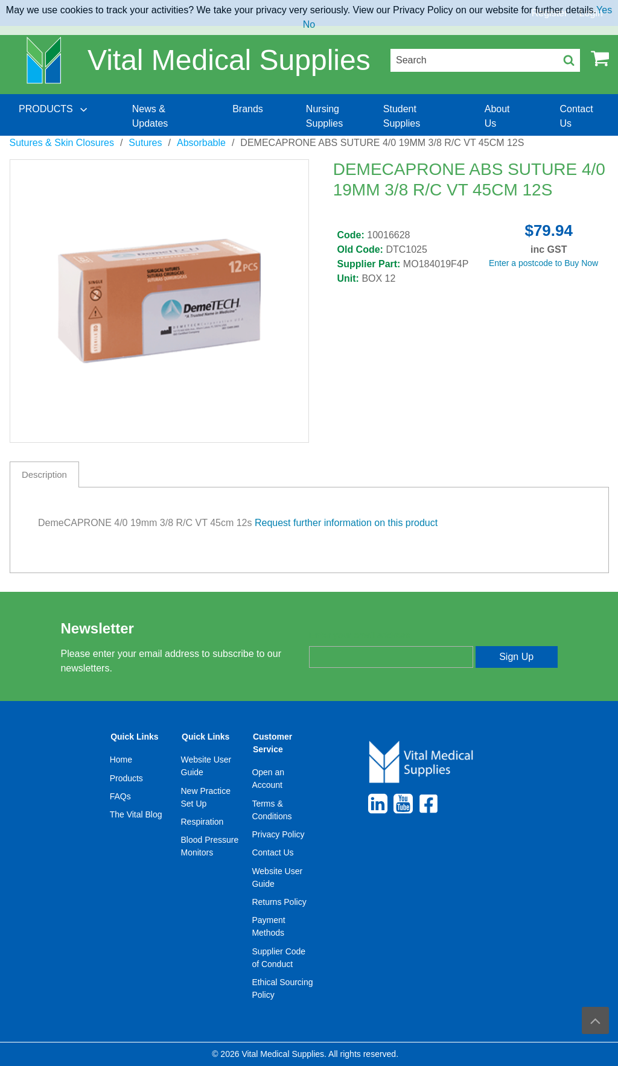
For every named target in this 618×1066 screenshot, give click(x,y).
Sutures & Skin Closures (62, 143)
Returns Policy (279, 902)
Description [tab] (44, 474)
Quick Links (134, 736)
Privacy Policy (278, 834)
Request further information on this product (346, 523)
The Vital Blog (136, 814)
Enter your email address (359, 635)
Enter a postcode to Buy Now (543, 263)
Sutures (145, 143)
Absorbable (201, 143)
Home (121, 759)
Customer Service (272, 743)
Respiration (202, 821)
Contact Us (272, 852)
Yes (604, 10)
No (309, 24)
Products (126, 778)
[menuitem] (54, 116)
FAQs (120, 796)
